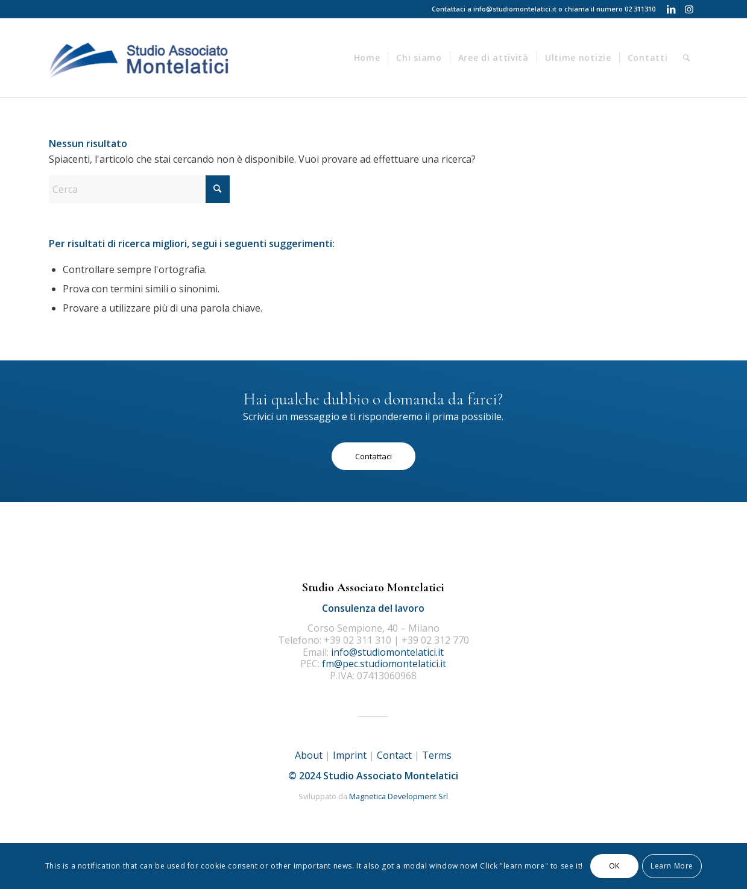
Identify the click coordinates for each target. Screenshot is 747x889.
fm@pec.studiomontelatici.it (384, 663)
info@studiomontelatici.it (514, 8)
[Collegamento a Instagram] (689, 9)
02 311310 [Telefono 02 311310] (640, 8)
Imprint (350, 755)
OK (614, 866)
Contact (394, 755)
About (309, 755)
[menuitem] (367, 58)
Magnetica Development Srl (398, 796)
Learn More (672, 866)
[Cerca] (686, 58)
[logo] (140, 58)
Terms (437, 755)
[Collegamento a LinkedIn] (670, 9)
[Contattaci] (373, 456)
